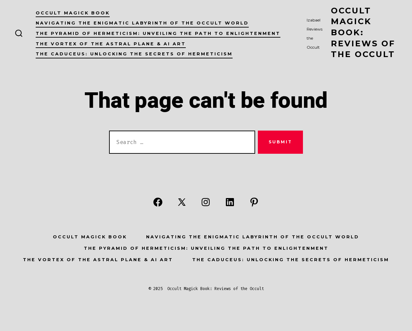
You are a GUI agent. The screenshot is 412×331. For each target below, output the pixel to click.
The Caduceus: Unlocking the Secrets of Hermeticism (134, 53)
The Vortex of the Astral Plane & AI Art (111, 43)
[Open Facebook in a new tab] (158, 202)
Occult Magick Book (73, 12)
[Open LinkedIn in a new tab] (230, 202)
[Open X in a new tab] (181, 202)
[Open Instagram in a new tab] (205, 202)
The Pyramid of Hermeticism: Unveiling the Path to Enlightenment (158, 33)
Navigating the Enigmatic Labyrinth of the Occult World (142, 23)
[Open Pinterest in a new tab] (254, 202)
